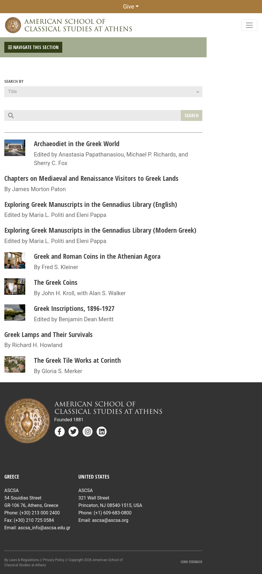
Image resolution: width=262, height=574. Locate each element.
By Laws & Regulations (21, 560)
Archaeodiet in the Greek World (76, 143)
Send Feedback (191, 561)
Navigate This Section (33, 47)
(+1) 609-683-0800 (112, 513)
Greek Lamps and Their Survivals (48, 334)
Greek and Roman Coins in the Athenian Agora (97, 256)
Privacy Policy (53, 560)
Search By (14, 81)
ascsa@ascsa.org (110, 520)
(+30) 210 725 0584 (34, 520)
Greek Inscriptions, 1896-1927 (74, 308)
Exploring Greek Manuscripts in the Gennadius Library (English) (90, 204)
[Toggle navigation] (249, 25)
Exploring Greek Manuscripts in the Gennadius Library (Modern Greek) (100, 230)
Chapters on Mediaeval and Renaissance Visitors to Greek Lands (91, 178)
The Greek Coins (55, 282)
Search (192, 115)
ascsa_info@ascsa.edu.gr (44, 527)
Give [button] (128, 6)
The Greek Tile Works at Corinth (77, 360)
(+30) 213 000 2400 (40, 513)
